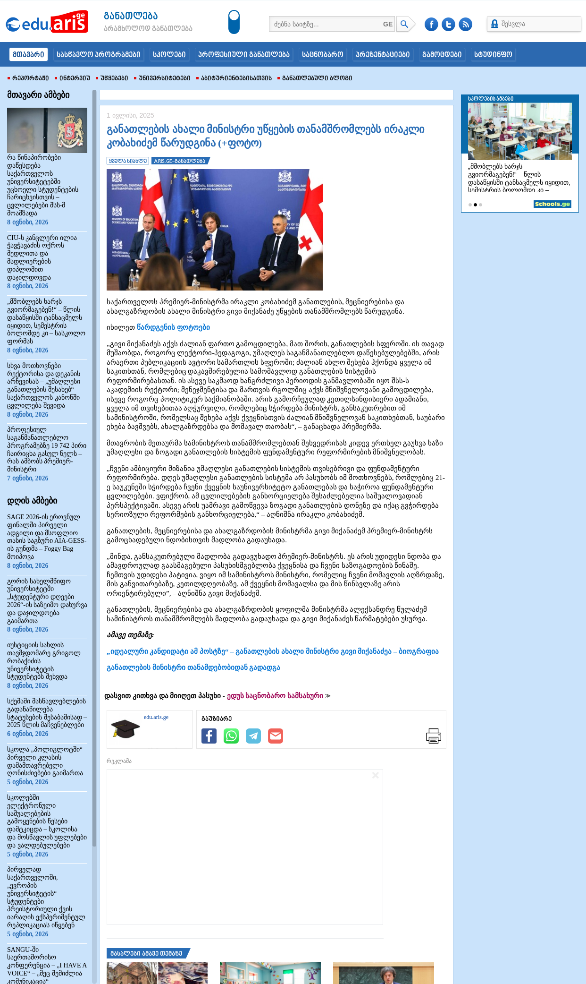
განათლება (131, 17)
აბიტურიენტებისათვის (234, 79)
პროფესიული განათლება (244, 55)
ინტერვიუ (72, 79)
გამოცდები (442, 55)
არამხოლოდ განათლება (134, 29)
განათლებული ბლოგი (314, 79)
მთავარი (28, 55)
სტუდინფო (493, 55)
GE (388, 24)
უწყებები (112, 79)
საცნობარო (322, 55)
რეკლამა (119, 761)
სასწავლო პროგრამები (99, 55)
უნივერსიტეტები (162, 79)
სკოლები (169, 55)
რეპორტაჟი (28, 79)
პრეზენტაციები (383, 55)
